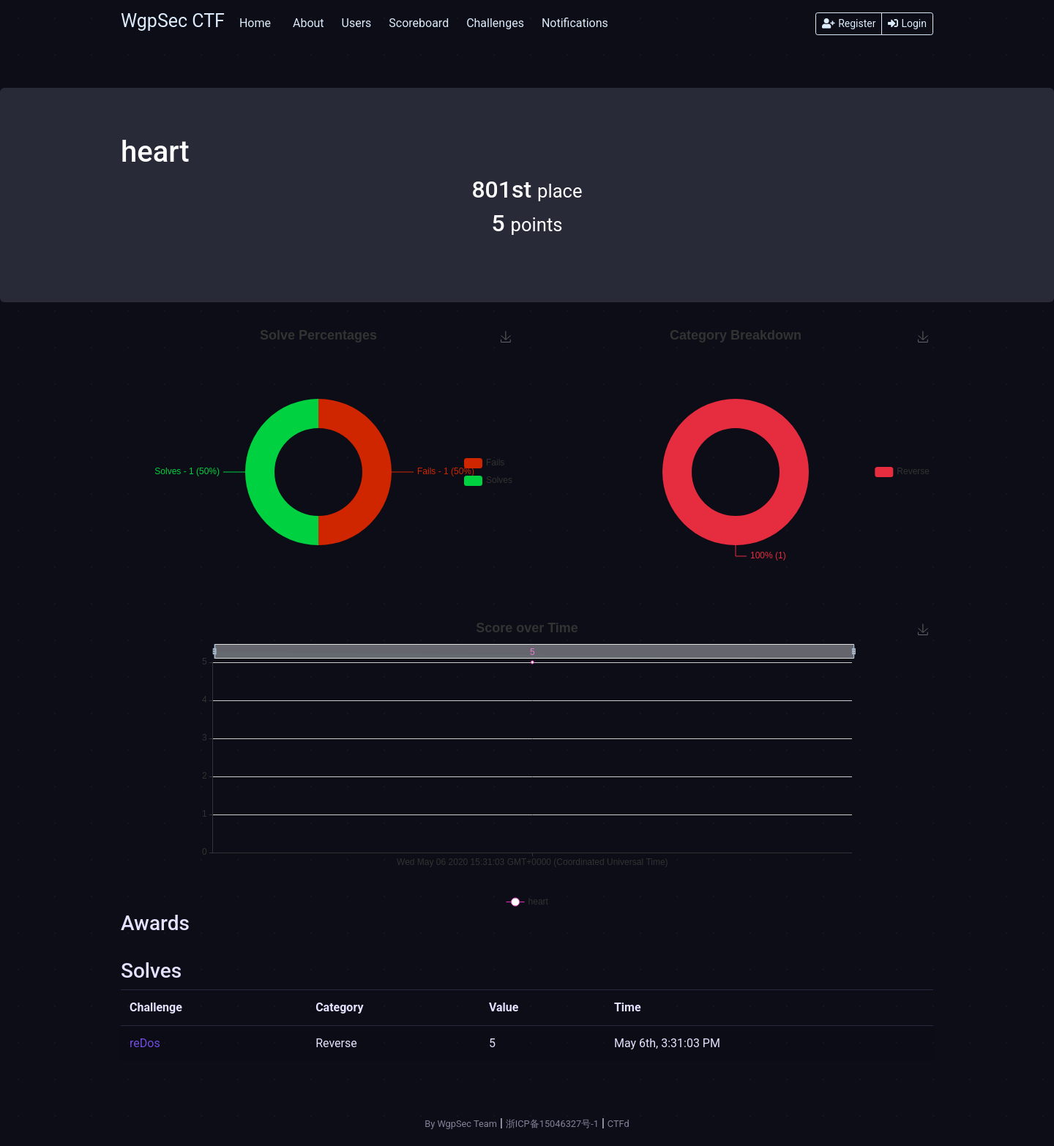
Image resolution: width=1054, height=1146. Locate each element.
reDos (145, 1043)
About (308, 23)
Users (357, 23)
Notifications (575, 23)
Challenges (495, 23)
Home (255, 23)
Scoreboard (419, 23)
